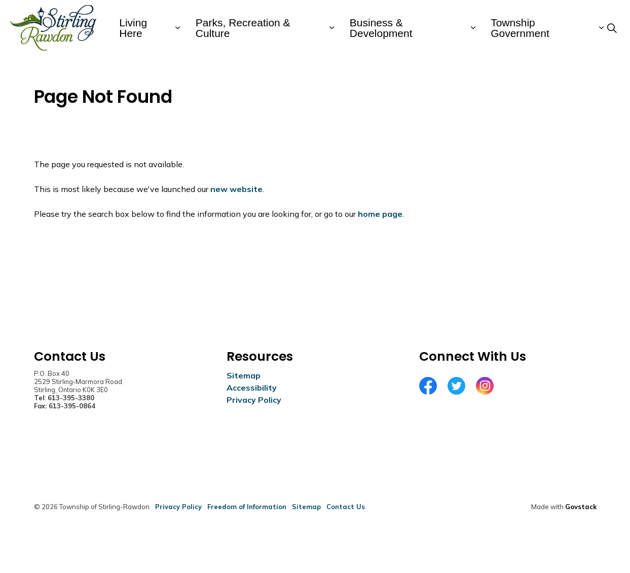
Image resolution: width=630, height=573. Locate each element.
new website (236, 189)
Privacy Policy (254, 400)
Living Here (133, 28)
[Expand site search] (611, 28)
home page (380, 214)
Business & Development (381, 28)
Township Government (520, 28)
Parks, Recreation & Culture (243, 28)
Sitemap (244, 375)
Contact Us (345, 507)
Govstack (581, 507)
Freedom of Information (246, 507)
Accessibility (252, 388)
